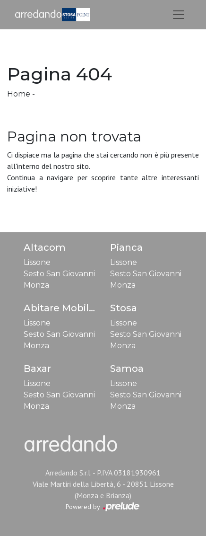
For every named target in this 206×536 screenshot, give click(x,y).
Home (18, 93)
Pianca (126, 247)
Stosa (123, 308)
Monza (36, 285)
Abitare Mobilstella (70, 308)
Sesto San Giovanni (59, 273)
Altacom (45, 247)
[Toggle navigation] (178, 15)
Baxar (37, 368)
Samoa (127, 368)
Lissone (37, 262)
